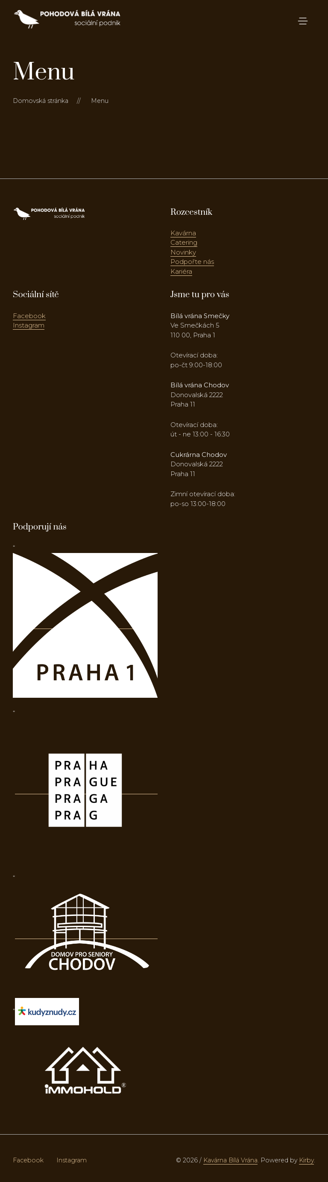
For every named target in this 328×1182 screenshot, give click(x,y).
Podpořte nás (192, 261)
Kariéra (181, 271)
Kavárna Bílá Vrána (230, 1160)
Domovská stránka (40, 101)
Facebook (29, 316)
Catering (183, 242)
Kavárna (183, 233)
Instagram (28, 325)
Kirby (306, 1160)
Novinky (183, 252)
